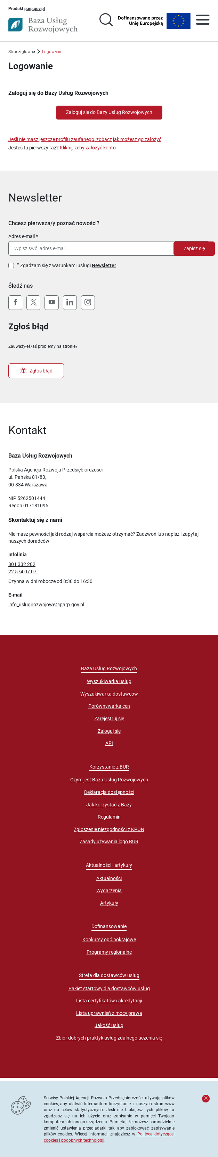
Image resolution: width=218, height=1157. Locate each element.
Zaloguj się (109, 731)
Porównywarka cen (109, 706)
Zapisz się (194, 248)
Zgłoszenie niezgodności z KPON (109, 829)
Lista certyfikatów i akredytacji (109, 1000)
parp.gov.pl (34, 8)
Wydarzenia (109, 890)
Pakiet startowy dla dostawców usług (109, 988)
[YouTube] (51, 302)
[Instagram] (88, 302)
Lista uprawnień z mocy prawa (109, 1013)
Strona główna (21, 51)
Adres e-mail (21, 236)
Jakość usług (109, 1025)
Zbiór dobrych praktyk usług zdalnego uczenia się (109, 1038)
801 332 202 (21, 564)
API (109, 743)
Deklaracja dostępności (109, 792)
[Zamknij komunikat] (206, 1098)
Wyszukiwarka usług (109, 681)
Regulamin (109, 817)
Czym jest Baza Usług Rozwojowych (109, 779)
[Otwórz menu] (202, 20)
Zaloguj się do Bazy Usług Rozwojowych (109, 112)
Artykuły (109, 903)
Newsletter (104, 265)
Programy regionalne (109, 952)
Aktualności (109, 878)
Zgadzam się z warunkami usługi (68, 265)
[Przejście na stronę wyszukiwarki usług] (106, 20)
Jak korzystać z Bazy (109, 804)
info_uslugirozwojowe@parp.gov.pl (46, 604)
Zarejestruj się (109, 718)
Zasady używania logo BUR (109, 841)
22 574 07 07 (22, 571)
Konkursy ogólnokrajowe (109, 939)
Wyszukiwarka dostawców (109, 694)
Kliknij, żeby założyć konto (88, 147)
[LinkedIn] (70, 302)
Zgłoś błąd (36, 371)
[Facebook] (15, 302)
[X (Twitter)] (33, 302)
